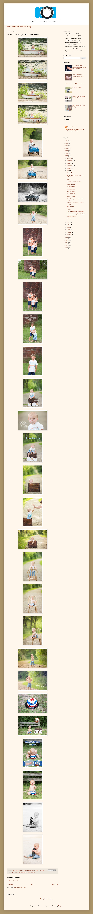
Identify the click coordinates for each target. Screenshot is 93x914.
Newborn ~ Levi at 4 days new (74, 181)
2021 (66, 145)
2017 (66, 156)
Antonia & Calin (71, 189)
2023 (66, 140)
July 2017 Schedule (71, 216)
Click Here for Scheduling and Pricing (19, 27)
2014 (66, 243)
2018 (66, 153)
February (69, 232)
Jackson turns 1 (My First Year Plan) (76, 214)
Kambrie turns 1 (71, 184)
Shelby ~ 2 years (71, 191)
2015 (66, 240)
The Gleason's (70, 206)
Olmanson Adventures (72, 127)
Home (32, 884)
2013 (66, 245)
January (69, 234)
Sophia (68, 179)
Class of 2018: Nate (72, 194)
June (68, 222)
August (69, 168)
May (68, 224)
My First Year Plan (23, 872)
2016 (66, 238)
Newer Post (10, 884)
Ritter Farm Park (31, 872)
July (68, 170)
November (70, 160)
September (70, 165)
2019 (66, 151)
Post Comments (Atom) (20, 887)
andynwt (49, 906)
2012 (66, 248)
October (69, 163)
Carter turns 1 (70, 219)
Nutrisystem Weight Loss (46, 899)
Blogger (60, 906)
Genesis (69, 209)
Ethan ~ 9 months (71, 196)
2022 (66, 143)
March (68, 229)
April (68, 227)
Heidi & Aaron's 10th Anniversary (75, 211)
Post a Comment (13, 881)
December (69, 158)
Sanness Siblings (71, 186)
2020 (66, 148)
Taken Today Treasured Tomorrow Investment (78, 75)
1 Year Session (14, 872)
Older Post (55, 884)
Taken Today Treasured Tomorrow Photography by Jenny (75, 130)
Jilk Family (69, 173)
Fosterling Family (76, 87)
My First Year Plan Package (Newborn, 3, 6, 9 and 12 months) (79, 67)
